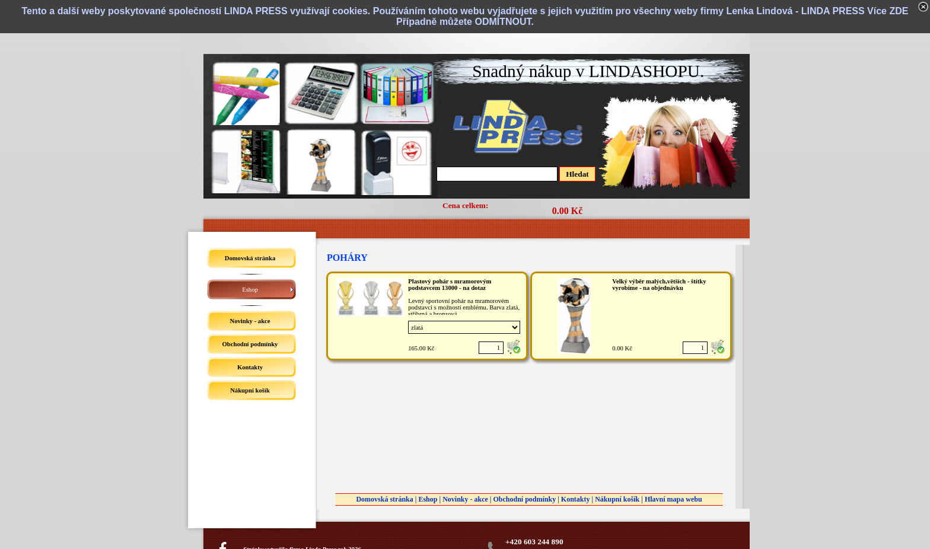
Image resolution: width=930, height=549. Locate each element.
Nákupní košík (617, 499)
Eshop (427, 499)
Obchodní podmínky (524, 499)
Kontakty (575, 499)
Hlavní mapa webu (673, 499)
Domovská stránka (384, 499)
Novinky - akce (465, 499)
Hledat (577, 174)
